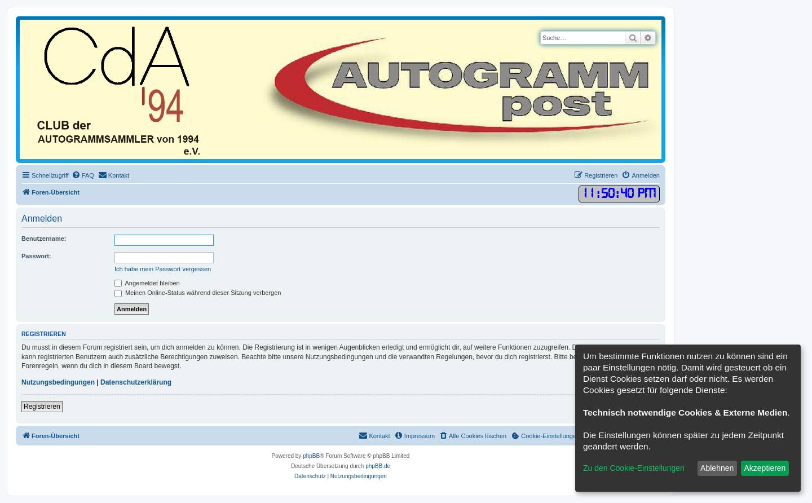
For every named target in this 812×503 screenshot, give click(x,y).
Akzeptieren (764, 468)
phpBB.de (377, 466)
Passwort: (36, 256)
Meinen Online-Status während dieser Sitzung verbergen (197, 292)
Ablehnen (717, 468)
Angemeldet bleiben (147, 283)
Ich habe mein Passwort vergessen (162, 269)
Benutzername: (43, 238)
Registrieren (42, 407)
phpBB (311, 456)
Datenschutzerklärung (135, 382)
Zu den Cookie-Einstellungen (634, 468)
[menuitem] (83, 175)
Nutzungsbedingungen (58, 382)
